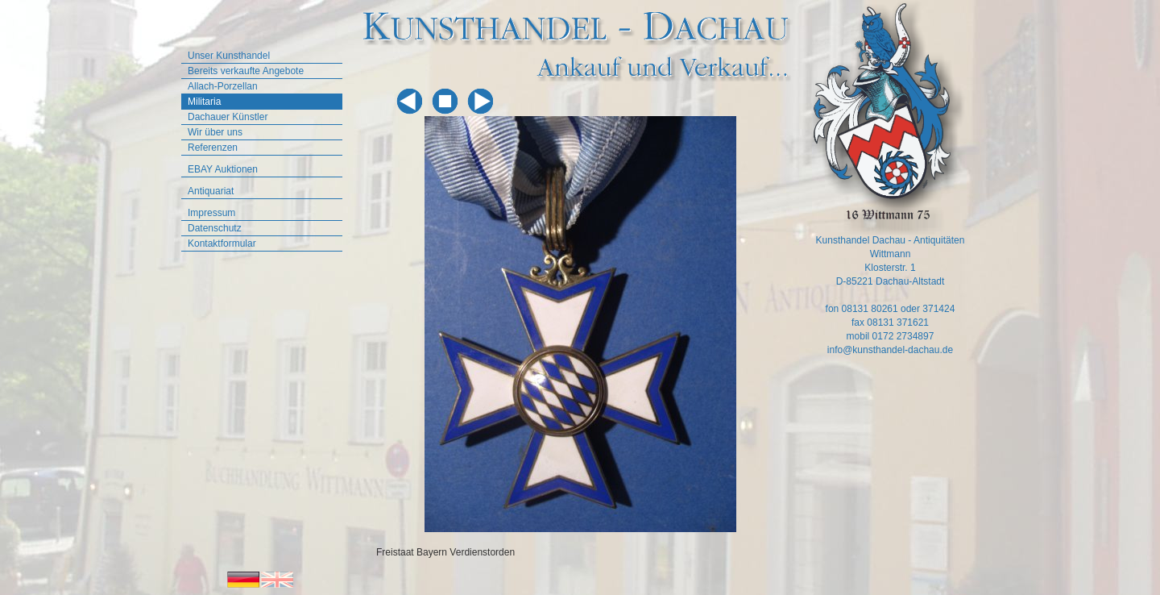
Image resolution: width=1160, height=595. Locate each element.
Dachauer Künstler (227, 117)
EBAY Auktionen (223, 169)
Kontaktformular (222, 243)
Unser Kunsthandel (229, 55)
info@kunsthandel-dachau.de (890, 350)
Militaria (204, 101)
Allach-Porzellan (223, 86)
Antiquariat (211, 191)
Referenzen (213, 147)
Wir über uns (215, 132)
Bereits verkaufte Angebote (246, 71)
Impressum (211, 212)
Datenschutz (215, 228)
